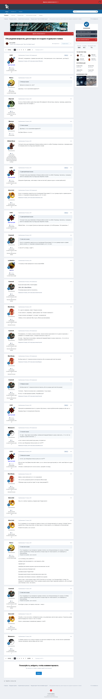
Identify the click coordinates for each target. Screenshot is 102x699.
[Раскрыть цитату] (20, 81)
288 (11, 111)
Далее (28, 49)
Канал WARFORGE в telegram (84, 32)
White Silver (11, 141)
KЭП (14, 42)
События (13, 15)
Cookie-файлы (51, 693)
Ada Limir (11, 190)
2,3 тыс (11, 67)
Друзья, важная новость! (50, 2)
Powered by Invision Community (51, 696)
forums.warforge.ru (51, 695)
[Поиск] (80, 11)
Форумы (6, 15)
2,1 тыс (11, 90)
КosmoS (11, 235)
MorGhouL (11, 307)
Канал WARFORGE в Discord (83, 35)
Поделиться (55, 43)
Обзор (6, 12)
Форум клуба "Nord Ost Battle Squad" (26, 44)
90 (11, 440)
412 (11, 319)
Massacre (11, 427)
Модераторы (20, 15)
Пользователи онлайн (31, 15)
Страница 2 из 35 (39, 49)
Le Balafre (11, 260)
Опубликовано (24, 55)
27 (11, 202)
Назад (9, 49)
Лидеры (41, 15)
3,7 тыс (11, 133)
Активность (13, 11)
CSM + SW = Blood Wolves (24, 287)
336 (11, 153)
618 (11, 247)
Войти (38, 673)
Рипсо (11, 77)
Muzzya (11, 121)
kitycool (11, 99)
